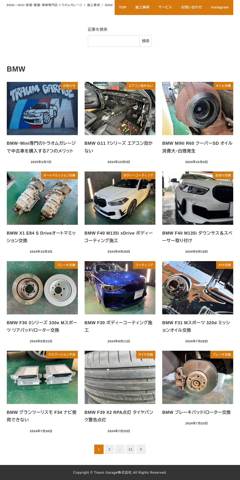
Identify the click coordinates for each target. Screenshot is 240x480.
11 (130, 449)
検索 (146, 41)
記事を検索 (98, 29)
